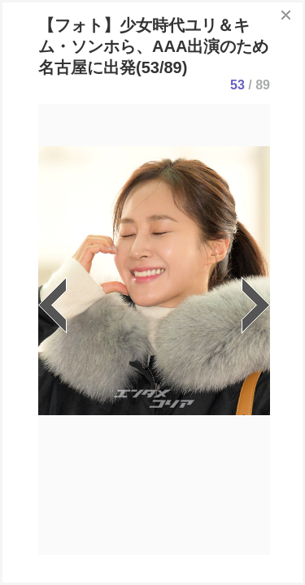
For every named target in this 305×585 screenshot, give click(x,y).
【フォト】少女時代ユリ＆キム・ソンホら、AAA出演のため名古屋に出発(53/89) (153, 46)
